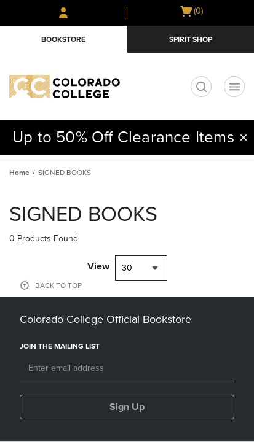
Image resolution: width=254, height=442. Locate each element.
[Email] (127, 368)
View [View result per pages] (98, 266)
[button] (243, 137)
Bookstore (63, 39)
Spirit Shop (190, 39)
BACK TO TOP (58, 285)
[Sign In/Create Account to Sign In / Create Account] (63, 13)
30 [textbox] (127, 268)
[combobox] (141, 268)
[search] (201, 86)
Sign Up (127, 407)
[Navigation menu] (234, 86)
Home (19, 172)
